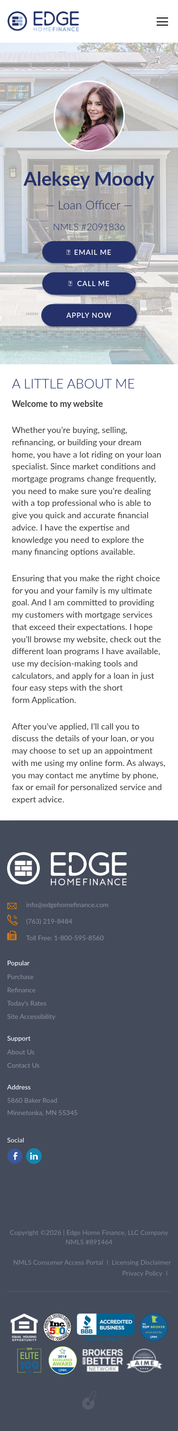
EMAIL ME (89, 252)
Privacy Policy (142, 1273)
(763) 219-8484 (49, 921)
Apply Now (89, 315)
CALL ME (89, 283)
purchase (20, 976)
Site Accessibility (31, 1016)
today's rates (27, 1003)
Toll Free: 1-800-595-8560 (55, 938)
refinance (21, 990)
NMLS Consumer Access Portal (58, 1262)
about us (21, 1052)
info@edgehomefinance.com (67, 904)
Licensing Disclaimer (141, 1262)
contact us (23, 1065)
